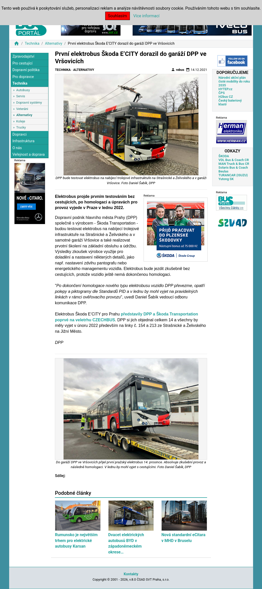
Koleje (20, 121)
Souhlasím (117, 15)
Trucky (21, 127)
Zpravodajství (23, 56)
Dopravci (19, 134)
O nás (17, 148)
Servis (20, 96)
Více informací (146, 15)
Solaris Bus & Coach (233, 167)
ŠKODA (224, 156)
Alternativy (53, 43)
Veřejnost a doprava (28, 154)
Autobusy (23, 90)
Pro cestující (22, 63)
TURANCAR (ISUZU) (233, 175)
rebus (177, 70)
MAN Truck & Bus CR (234, 164)
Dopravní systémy (29, 102)
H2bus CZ (226, 97)
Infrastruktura (23, 141)
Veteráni (22, 109)
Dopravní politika (26, 70)
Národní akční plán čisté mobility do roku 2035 (234, 81)
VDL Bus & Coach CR (234, 160)
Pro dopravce (23, 77)
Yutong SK (226, 179)
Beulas (223, 171)
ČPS (222, 93)
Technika (32, 43)
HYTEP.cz (226, 89)
